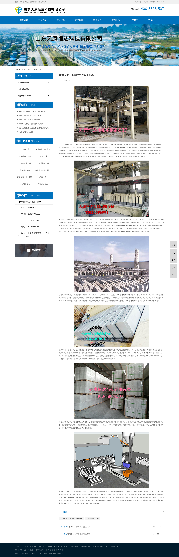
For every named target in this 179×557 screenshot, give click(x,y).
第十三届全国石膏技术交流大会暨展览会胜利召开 (35, 128)
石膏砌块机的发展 (26, 132)
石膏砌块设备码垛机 (43, 170)
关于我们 (134, 20)
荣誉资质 (61, 20)
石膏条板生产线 (25, 163)
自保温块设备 (25, 170)
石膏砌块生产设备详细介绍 (29, 120)
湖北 (30, 550)
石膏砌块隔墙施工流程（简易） (31, 116)
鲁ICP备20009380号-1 (30, 553)
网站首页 (24, 20)
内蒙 (49, 550)
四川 (26, 550)
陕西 (61, 550)
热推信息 (138, 2)
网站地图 (153, 2)
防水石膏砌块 (25, 184)
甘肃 (38, 550)
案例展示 (97, 20)
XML (162, 2)
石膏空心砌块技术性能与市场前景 (32, 111)
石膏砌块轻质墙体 (43, 149)
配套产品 (42, 20)
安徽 (53, 550)
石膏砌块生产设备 (93, 518)
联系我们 (152, 20)
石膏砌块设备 (23, 82)
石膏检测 (42, 177)
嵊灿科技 (52, 553)
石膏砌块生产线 (24, 96)
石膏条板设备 (23, 89)
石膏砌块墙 (25, 149)
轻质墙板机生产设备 (25, 177)
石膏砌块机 (74, 546)
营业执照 (59, 553)
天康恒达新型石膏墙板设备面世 (31, 124)
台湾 (57, 550)
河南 (45, 550)
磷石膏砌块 (43, 156)
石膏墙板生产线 (43, 163)
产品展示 (79, 20)
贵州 (34, 550)
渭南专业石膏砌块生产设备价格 (71, 518)
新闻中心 (116, 20)
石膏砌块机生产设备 (86, 546)
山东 (41, 550)
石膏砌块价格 (43, 184)
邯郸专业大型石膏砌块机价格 (78, 534)
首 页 (30, 70)
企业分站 (145, 2)
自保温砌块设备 (25, 156)
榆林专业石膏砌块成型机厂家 (78, 527)
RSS (158, 2)
